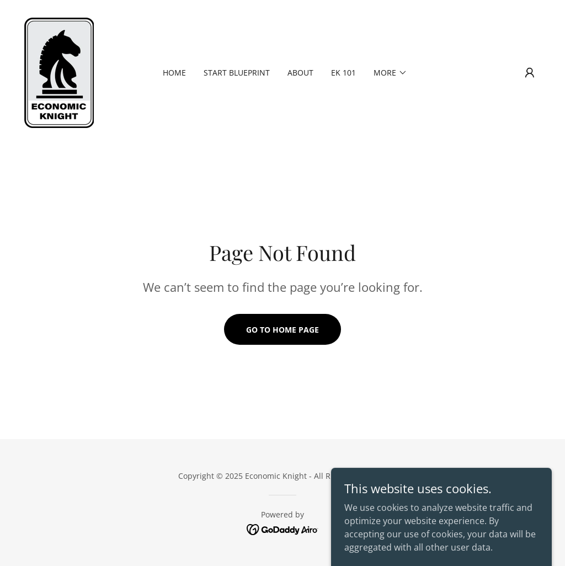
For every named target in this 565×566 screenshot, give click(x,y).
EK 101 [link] (343, 72)
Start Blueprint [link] (237, 72)
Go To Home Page (282, 329)
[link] (59, 72)
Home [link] (174, 72)
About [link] (300, 72)
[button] (530, 73)
